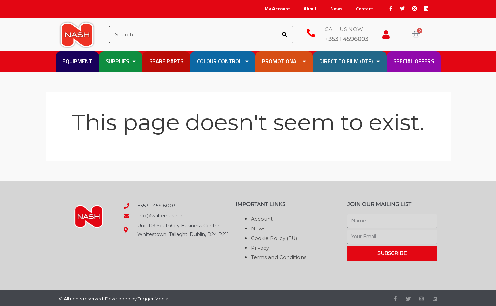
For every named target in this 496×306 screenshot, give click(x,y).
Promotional (284, 61)
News (336, 8)
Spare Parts (166, 61)
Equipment (77, 61)
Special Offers (413, 61)
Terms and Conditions (278, 256)
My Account (277, 8)
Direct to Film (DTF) (349, 61)
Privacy (260, 247)
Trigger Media (153, 297)
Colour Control (223, 61)
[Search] (284, 34)
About (310, 8)
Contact (364, 8)
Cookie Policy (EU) (274, 237)
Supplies (121, 61)
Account (262, 219)
